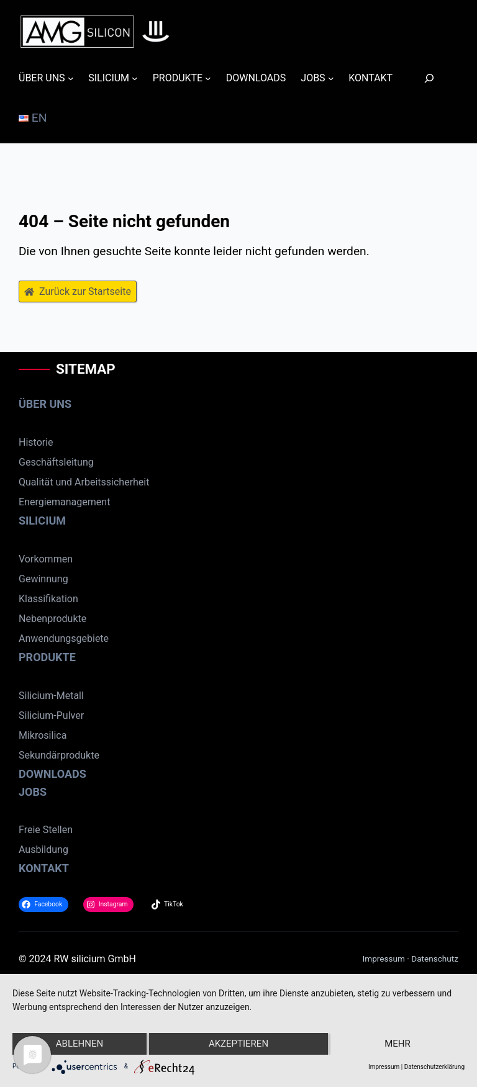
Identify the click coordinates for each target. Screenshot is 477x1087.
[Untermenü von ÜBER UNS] (71, 78)
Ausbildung (43, 849)
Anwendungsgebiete (64, 638)
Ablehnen (79, 1043)
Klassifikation (48, 599)
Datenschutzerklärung (434, 1066)
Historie (36, 442)
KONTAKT (44, 868)
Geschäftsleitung (56, 462)
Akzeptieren (238, 1043)
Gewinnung (43, 579)
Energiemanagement (64, 502)
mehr (397, 1043)
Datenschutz (434, 958)
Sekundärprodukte (59, 755)
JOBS (33, 791)
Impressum (384, 958)
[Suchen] (422, 78)
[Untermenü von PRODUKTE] (208, 78)
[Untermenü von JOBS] (331, 78)
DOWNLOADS (52, 773)
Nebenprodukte (52, 619)
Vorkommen (46, 559)
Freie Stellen (46, 830)
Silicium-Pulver (51, 715)
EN (33, 118)
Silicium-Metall (51, 695)
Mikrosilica (42, 735)
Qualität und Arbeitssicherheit (84, 482)
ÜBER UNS (45, 403)
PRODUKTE (47, 657)
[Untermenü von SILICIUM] (135, 78)
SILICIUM (42, 520)
